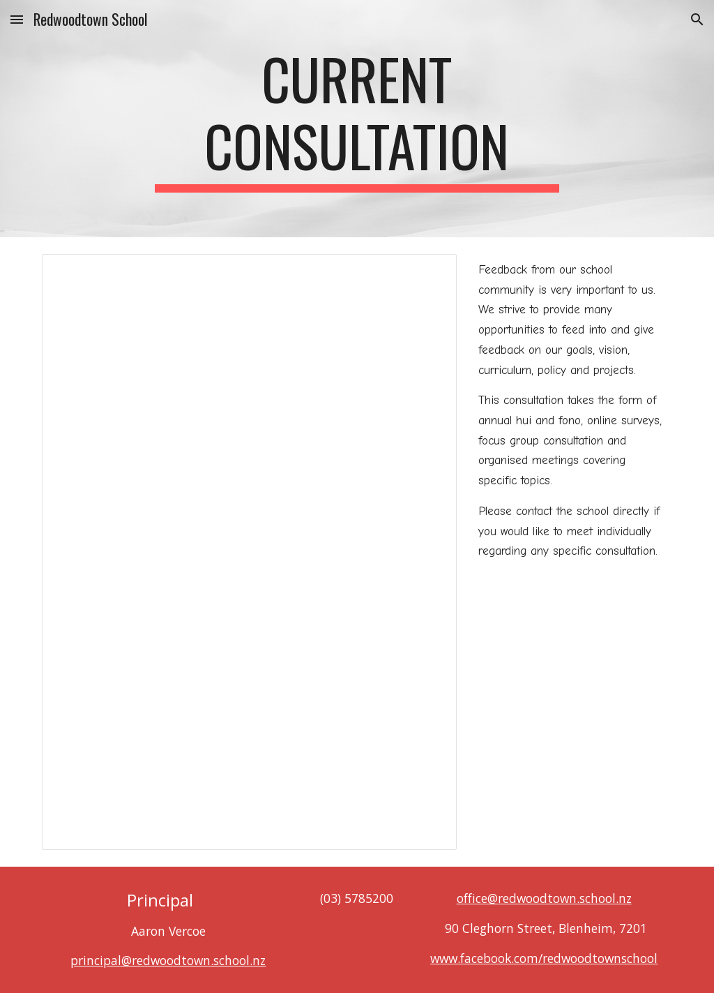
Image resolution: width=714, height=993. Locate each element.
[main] (356, 118)
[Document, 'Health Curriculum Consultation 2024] (249, 552)
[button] (16, 19)
